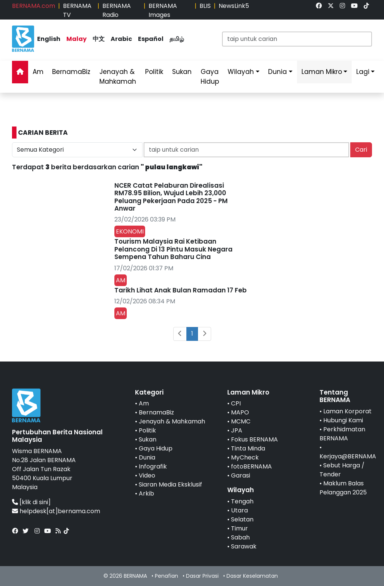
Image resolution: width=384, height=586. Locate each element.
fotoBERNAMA (251, 466)
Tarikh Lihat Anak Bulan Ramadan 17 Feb (180, 290)
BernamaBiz (71, 71)
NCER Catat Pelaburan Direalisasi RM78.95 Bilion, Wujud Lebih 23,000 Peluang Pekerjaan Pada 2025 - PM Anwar (171, 197)
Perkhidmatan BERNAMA (342, 434)
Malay (76, 39)
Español (151, 39)
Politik (154, 71)
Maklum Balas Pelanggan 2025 (343, 488)
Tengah (242, 501)
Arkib (146, 493)
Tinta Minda (248, 448)
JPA (236, 430)
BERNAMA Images (162, 10)
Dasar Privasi (202, 576)
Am (38, 71)
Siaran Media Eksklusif (170, 484)
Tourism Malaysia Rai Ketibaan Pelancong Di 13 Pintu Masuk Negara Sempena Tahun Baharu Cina (173, 249)
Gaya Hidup (210, 76)
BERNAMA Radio (116, 10)
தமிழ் (177, 39)
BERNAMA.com (33, 6)
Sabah (240, 537)
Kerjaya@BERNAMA (348, 456)
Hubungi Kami (343, 420)
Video (147, 475)
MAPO (240, 412)
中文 (99, 39)
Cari (361, 149)
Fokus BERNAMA (254, 439)
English (48, 39)
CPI (236, 403)
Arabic (121, 39)
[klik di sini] (35, 502)
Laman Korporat (347, 411)
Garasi (240, 475)
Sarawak (243, 546)
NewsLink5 (234, 6)
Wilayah (241, 71)
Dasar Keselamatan (252, 576)
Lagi (362, 71)
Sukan (182, 71)
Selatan (242, 519)
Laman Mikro (322, 71)
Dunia (277, 71)
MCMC (240, 421)
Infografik (153, 466)
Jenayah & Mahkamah (117, 76)
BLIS (205, 6)
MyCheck (245, 457)
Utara (239, 510)
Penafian (166, 576)
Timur (239, 528)
